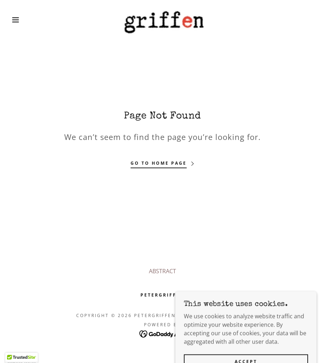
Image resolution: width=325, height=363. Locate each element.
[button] (16, 20)
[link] (162, 20)
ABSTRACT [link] (162, 271)
